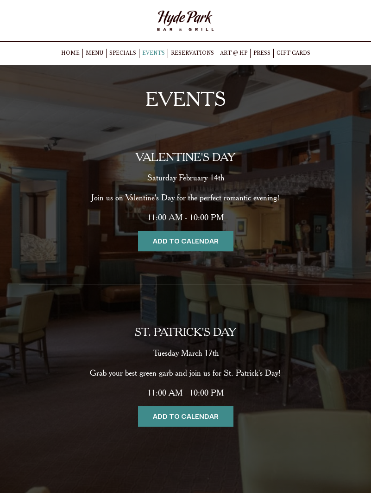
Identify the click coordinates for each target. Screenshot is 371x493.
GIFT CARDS (293, 53)
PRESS (261, 53)
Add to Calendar (186, 241)
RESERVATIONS (192, 53)
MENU (94, 53)
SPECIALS (122, 53)
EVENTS (153, 53)
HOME (70, 53)
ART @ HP (233, 53)
